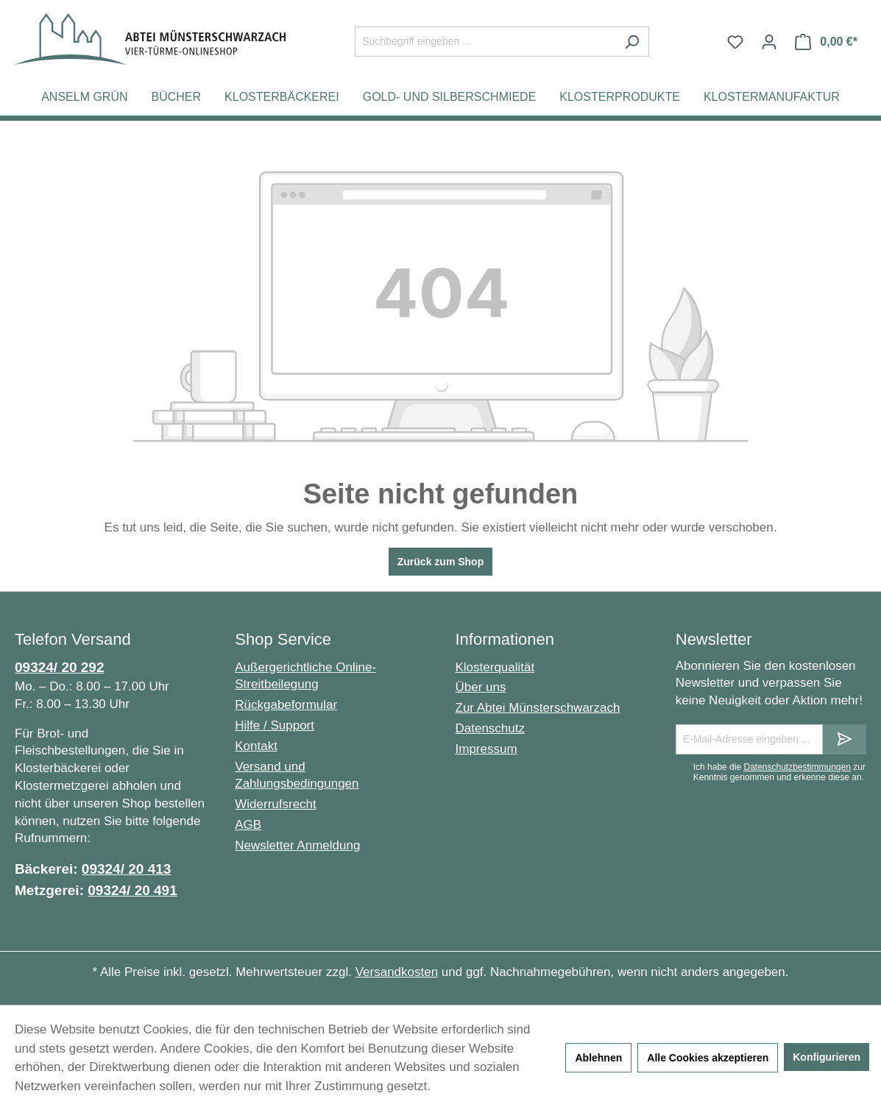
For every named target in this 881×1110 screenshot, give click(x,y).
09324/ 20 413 (126, 869)
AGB (248, 825)
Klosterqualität (495, 667)
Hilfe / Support (274, 725)
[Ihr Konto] (769, 42)
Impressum (486, 749)
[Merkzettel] (735, 42)
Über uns (481, 687)
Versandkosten (396, 972)
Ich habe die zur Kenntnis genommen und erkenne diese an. (779, 772)
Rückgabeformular (286, 705)
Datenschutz (491, 728)
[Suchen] (632, 41)
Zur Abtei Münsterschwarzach (538, 708)
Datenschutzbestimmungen (796, 767)
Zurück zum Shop (440, 562)
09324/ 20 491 (132, 890)
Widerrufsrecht (275, 804)
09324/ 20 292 (60, 667)
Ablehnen (598, 1058)
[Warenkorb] (826, 42)
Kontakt (256, 746)
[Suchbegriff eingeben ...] (485, 41)
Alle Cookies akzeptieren (707, 1058)
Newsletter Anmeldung (297, 845)
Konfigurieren (826, 1057)
